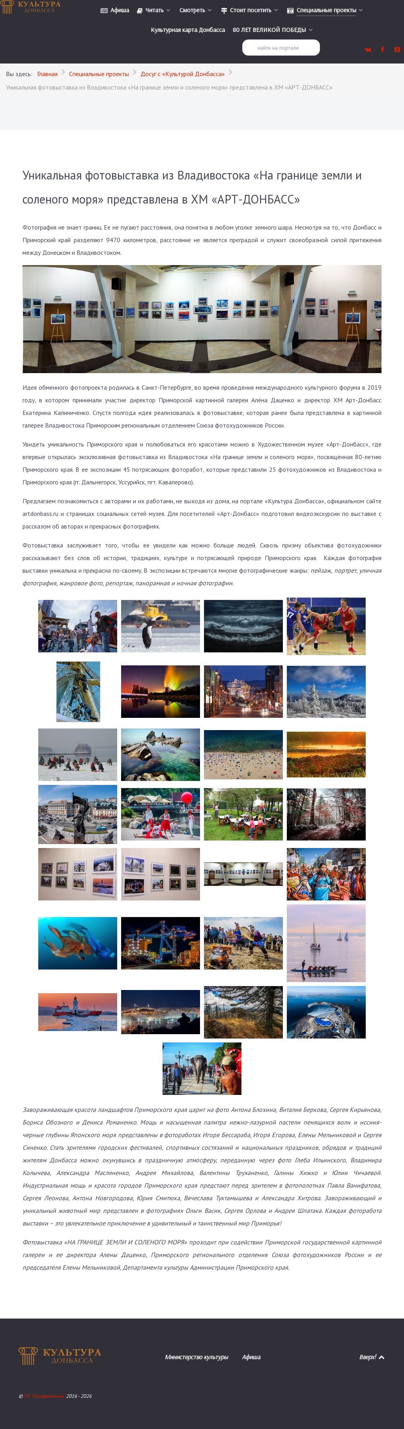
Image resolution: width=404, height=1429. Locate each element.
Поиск (242, 39)
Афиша (251, 1357)
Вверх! (372, 1357)
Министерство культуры (196, 1357)
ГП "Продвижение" (45, 1396)
